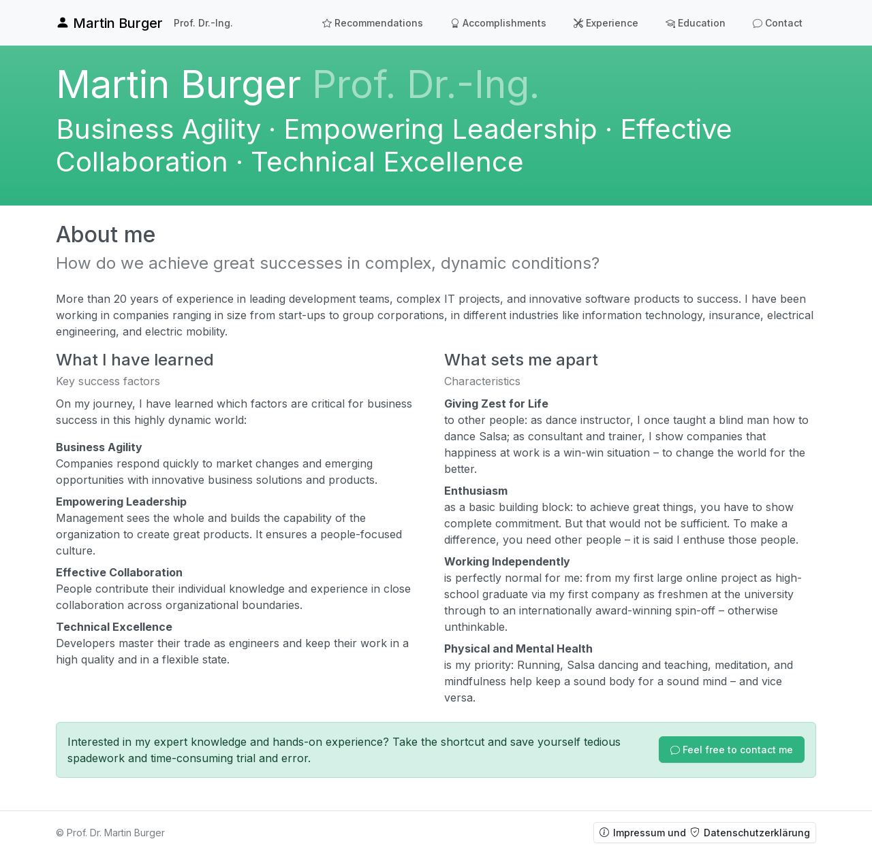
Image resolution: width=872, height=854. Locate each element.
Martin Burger (109, 23)
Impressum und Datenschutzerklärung (705, 832)
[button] (732, 749)
